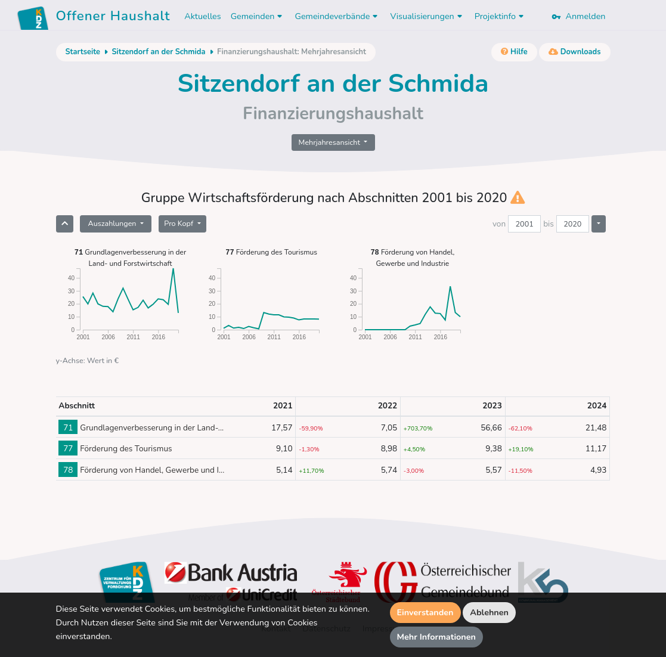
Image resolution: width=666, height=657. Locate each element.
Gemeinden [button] (258, 16)
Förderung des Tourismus (271, 252)
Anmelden (578, 16)
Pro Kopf (179, 223)
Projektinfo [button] (500, 16)
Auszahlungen (113, 223)
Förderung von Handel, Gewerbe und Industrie (412, 257)
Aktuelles (202, 16)
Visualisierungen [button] (427, 16)
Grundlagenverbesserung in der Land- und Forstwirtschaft (131, 257)
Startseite (83, 52)
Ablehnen (489, 612)
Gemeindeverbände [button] (337, 16)
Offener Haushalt (113, 18)
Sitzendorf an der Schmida (158, 52)
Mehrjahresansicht (331, 142)
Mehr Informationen (436, 637)
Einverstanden (425, 612)
